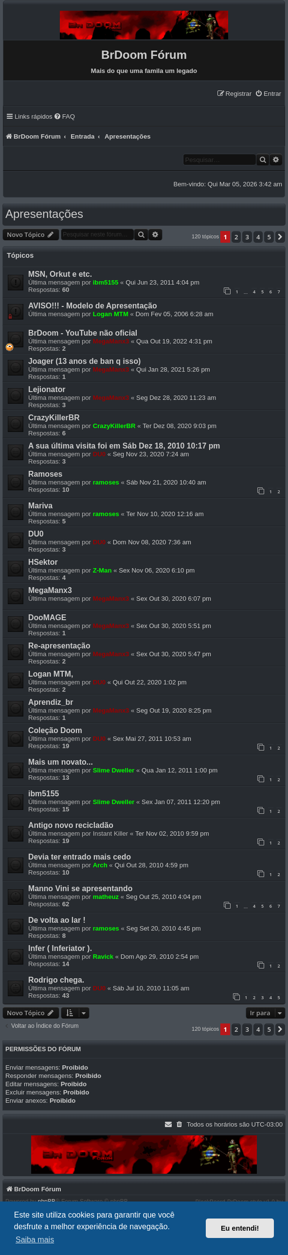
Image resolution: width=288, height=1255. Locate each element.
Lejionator (47, 389)
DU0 (99, 454)
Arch (100, 865)
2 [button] (236, 237)
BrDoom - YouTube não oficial (82, 333)
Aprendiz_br (50, 702)
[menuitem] (268, 94)
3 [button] (247, 237)
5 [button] (268, 237)
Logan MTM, (50, 674)
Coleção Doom (55, 730)
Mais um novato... (60, 762)
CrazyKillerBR (54, 417)
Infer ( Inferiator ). (60, 948)
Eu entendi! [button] (240, 1228)
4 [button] (258, 237)
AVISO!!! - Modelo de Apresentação (92, 306)
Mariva (40, 506)
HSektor (43, 562)
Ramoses (45, 474)
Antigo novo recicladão (70, 825)
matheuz (106, 896)
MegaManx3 (111, 341)
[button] (280, 237)
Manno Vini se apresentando (80, 888)
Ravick (103, 956)
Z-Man (102, 570)
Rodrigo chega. (56, 980)
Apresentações (44, 213)
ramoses (106, 482)
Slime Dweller (114, 770)
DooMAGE (47, 617)
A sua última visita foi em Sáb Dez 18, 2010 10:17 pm (124, 446)
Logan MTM (110, 314)
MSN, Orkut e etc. (60, 274)
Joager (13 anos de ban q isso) (84, 361)
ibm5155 (106, 282)
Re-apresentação (59, 646)
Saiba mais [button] (35, 1240)
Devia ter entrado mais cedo (79, 857)
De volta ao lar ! (57, 920)
